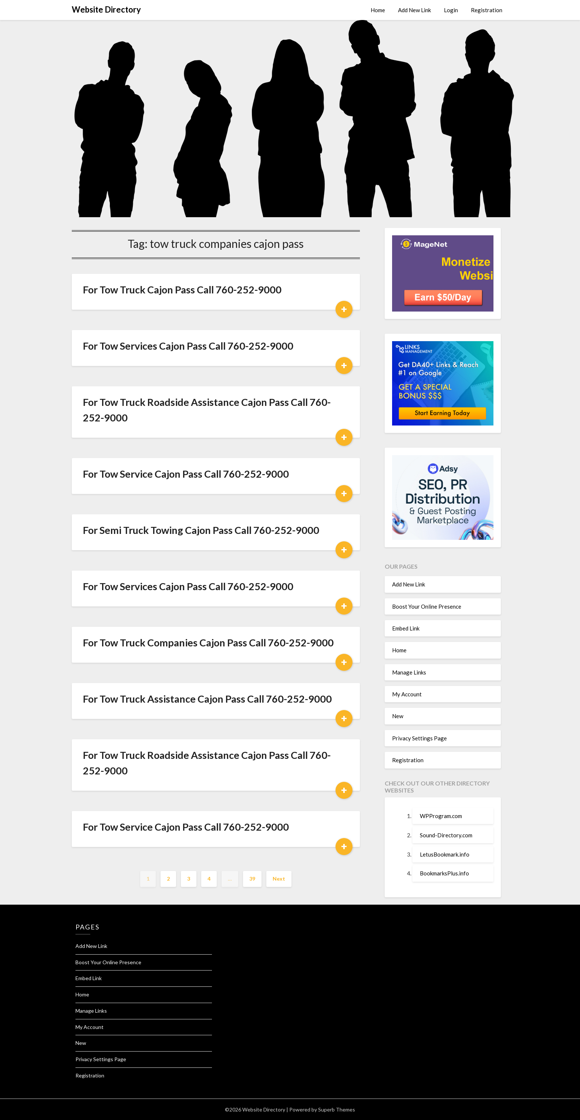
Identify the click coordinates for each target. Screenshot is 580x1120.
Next (279, 878)
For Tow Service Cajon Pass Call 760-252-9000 (186, 474)
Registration (486, 10)
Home (378, 10)
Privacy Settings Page (419, 738)
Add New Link (414, 10)
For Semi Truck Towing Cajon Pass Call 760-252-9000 (201, 530)
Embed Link (405, 628)
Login (451, 10)
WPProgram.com (441, 816)
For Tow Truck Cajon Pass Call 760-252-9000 (182, 289)
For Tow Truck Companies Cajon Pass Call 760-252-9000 (208, 642)
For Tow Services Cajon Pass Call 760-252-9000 (188, 346)
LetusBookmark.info (444, 854)
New (397, 716)
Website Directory (106, 9)
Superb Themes (336, 1109)
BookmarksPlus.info (444, 873)
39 (252, 878)
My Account (407, 694)
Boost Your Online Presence (426, 606)
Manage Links (409, 672)
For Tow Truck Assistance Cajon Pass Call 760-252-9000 (207, 699)
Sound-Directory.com (446, 835)
